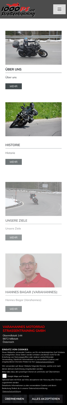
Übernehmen (14, 398)
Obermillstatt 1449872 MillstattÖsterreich (12, 338)
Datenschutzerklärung (45, 362)
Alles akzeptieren (46, 398)
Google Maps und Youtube (18, 376)
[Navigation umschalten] (59, 9)
